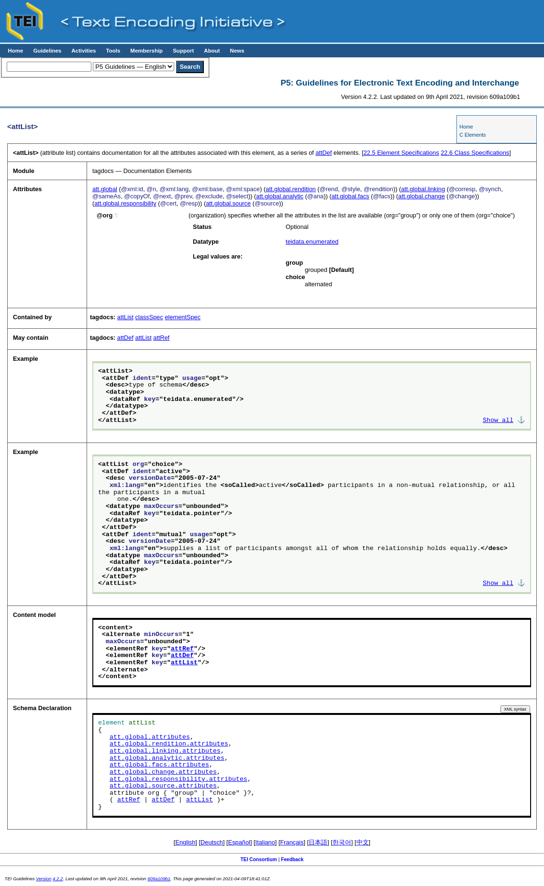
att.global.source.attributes (163, 786)
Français (292, 842)
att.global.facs (350, 196)
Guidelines (47, 51)
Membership (146, 51)
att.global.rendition (291, 189)
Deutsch (211, 842)
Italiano (265, 842)
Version (43, 878)
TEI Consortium (259, 859)
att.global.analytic (279, 196)
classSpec (149, 317)
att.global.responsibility (125, 203)
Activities (83, 51)
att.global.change (421, 196)
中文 (362, 842)
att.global (104, 189)
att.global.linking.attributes (165, 751)
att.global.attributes (150, 737)
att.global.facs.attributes (159, 765)
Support (183, 51)
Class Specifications (475, 152)
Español (239, 842)
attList (125, 317)
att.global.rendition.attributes (169, 744)
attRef (161, 337)
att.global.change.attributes (163, 772)
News (237, 51)
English (185, 842)
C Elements (472, 135)
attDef (323, 152)
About (212, 51)
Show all (498, 420)
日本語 (318, 842)
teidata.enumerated (312, 241)
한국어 (342, 842)
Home (15, 51)
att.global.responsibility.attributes (178, 779)
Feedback (292, 859)
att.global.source (228, 203)
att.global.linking (423, 189)
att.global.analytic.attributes (167, 758)
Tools (113, 51)
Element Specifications (401, 152)
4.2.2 (58, 878)
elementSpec (182, 317)
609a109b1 (158, 878)
